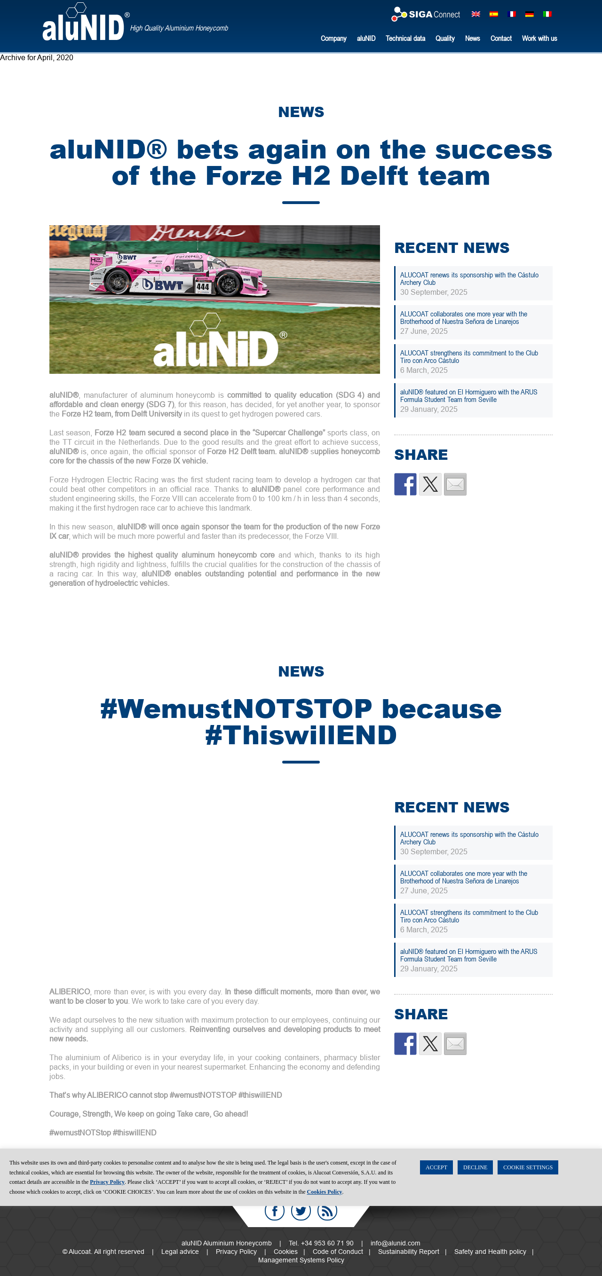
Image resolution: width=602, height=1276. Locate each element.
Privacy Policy (107, 1252)
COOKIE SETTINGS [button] (528, 1237)
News (472, 38)
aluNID (86, 21)
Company (334, 38)
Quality (445, 38)
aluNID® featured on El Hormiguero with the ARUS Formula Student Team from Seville (469, 395)
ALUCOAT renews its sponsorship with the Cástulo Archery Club (469, 278)
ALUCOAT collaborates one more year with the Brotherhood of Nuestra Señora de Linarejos (463, 317)
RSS (327, 1211)
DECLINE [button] (475, 1237)
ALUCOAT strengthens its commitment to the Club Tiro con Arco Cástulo (469, 356)
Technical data (405, 38)
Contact (501, 38)
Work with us (539, 38)
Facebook (275, 1211)
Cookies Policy (324, 1262)
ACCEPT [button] (436, 1237)
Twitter (301, 1211)
